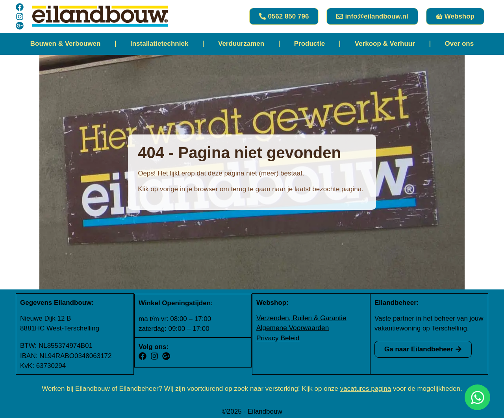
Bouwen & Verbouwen (65, 43)
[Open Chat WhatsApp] (477, 397)
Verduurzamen (241, 43)
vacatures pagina (365, 388)
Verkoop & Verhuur (385, 43)
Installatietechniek (159, 43)
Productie (309, 43)
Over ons (459, 43)
